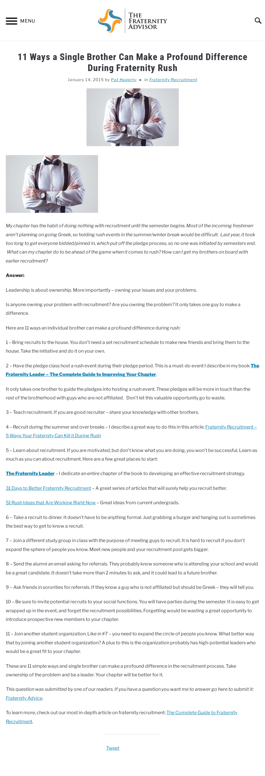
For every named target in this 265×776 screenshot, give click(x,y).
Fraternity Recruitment (173, 79)
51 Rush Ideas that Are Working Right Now (51, 502)
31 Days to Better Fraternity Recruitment (48, 488)
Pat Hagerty (123, 79)
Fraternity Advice (24, 698)
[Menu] (11, 22)
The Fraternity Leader (30, 473)
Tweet (112, 748)
